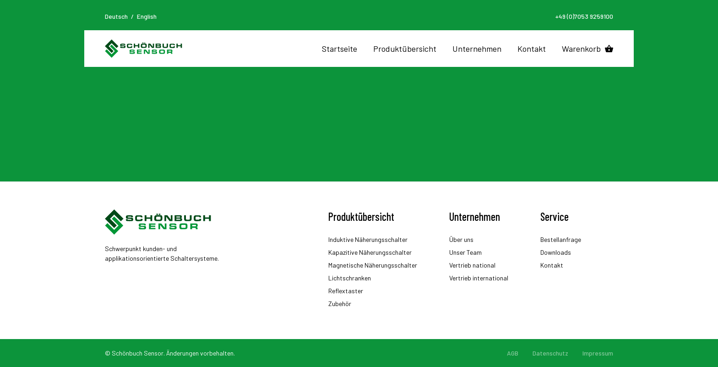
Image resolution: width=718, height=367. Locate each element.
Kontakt (531, 49)
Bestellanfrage (560, 239)
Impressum (597, 353)
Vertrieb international (478, 278)
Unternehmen (476, 49)
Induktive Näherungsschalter (368, 239)
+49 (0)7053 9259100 (584, 16)
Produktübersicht (404, 49)
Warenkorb (581, 49)
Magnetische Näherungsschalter (372, 265)
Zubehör (339, 303)
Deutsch (116, 16)
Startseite (339, 49)
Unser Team (465, 252)
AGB (512, 353)
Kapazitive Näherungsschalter (370, 252)
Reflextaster (345, 291)
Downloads (555, 252)
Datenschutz (550, 353)
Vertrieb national (472, 265)
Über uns (461, 239)
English (147, 16)
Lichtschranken (349, 278)
